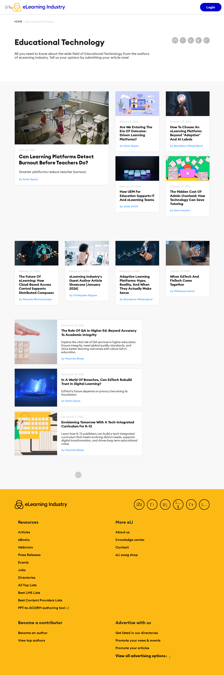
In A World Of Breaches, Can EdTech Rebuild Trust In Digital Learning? (96, 382)
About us (122, 532)
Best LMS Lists (29, 592)
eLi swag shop (126, 555)
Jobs (22, 570)
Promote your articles (132, 648)
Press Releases (29, 555)
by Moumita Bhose (72, 358)
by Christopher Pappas (83, 295)
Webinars (25, 547)
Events (23, 562)
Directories (26, 577)
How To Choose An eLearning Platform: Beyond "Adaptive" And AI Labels (186, 133)
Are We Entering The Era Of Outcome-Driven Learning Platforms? (136, 133)
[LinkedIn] (165, 504)
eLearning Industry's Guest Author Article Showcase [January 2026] (85, 283)
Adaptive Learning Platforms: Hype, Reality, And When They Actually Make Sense (135, 285)
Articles (24, 532)
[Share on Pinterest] (206, 40)
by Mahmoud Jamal (182, 291)
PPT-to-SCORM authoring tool (43, 608)
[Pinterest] (191, 504)
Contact (122, 547)
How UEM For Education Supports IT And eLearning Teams (137, 196)
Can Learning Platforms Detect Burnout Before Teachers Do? (56, 159)
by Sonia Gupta (28, 179)
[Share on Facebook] (175, 40)
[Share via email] (198, 40)
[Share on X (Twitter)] (183, 40)
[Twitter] (152, 504)
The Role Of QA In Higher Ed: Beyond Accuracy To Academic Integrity (98, 333)
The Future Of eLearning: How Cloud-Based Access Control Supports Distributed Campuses (36, 285)
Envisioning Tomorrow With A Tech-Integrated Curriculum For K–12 (97, 424)
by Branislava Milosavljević (186, 145)
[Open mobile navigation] (8, 7)
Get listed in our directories (136, 633)
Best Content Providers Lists (40, 600)
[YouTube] (178, 504)
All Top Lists (27, 585)
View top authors (31, 640)
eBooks (24, 540)
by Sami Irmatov (180, 210)
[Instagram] (204, 504)
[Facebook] (139, 504)
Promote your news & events (137, 640)
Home (18, 21)
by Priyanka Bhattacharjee (35, 299)
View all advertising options (142, 655)
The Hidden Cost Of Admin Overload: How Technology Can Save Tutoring (187, 198)
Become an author (32, 633)
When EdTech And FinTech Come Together (184, 281)
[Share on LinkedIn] (191, 40)
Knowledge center (129, 540)
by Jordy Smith (129, 206)
